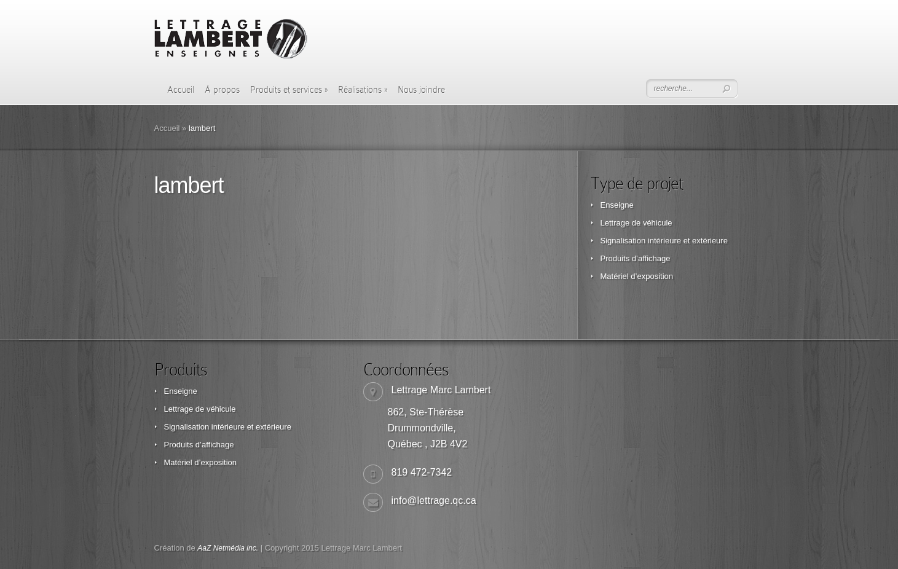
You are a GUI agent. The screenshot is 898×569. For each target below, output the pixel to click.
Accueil (180, 90)
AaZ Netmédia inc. (227, 548)
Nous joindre (421, 90)
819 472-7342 (422, 472)
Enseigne (617, 205)
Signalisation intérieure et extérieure (664, 240)
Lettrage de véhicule (636, 222)
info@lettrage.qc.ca (434, 500)
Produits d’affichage (636, 258)
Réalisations (362, 90)
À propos (222, 90)
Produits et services (289, 90)
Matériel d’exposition (637, 276)
